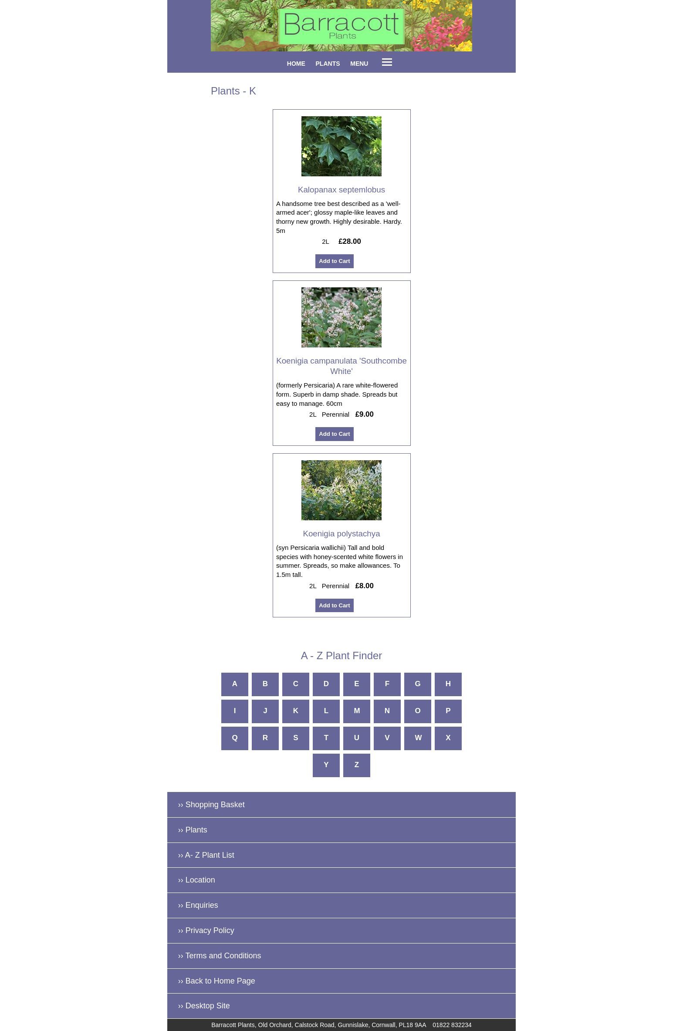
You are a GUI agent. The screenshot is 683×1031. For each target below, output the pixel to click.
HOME (296, 63)
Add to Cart (334, 261)
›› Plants (192, 829)
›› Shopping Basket (211, 804)
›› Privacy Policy (206, 930)
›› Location (196, 880)
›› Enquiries (198, 905)
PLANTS (328, 63)
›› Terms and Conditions (219, 955)
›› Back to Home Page (216, 981)
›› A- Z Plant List (206, 855)
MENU (359, 63)
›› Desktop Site (204, 1005)
